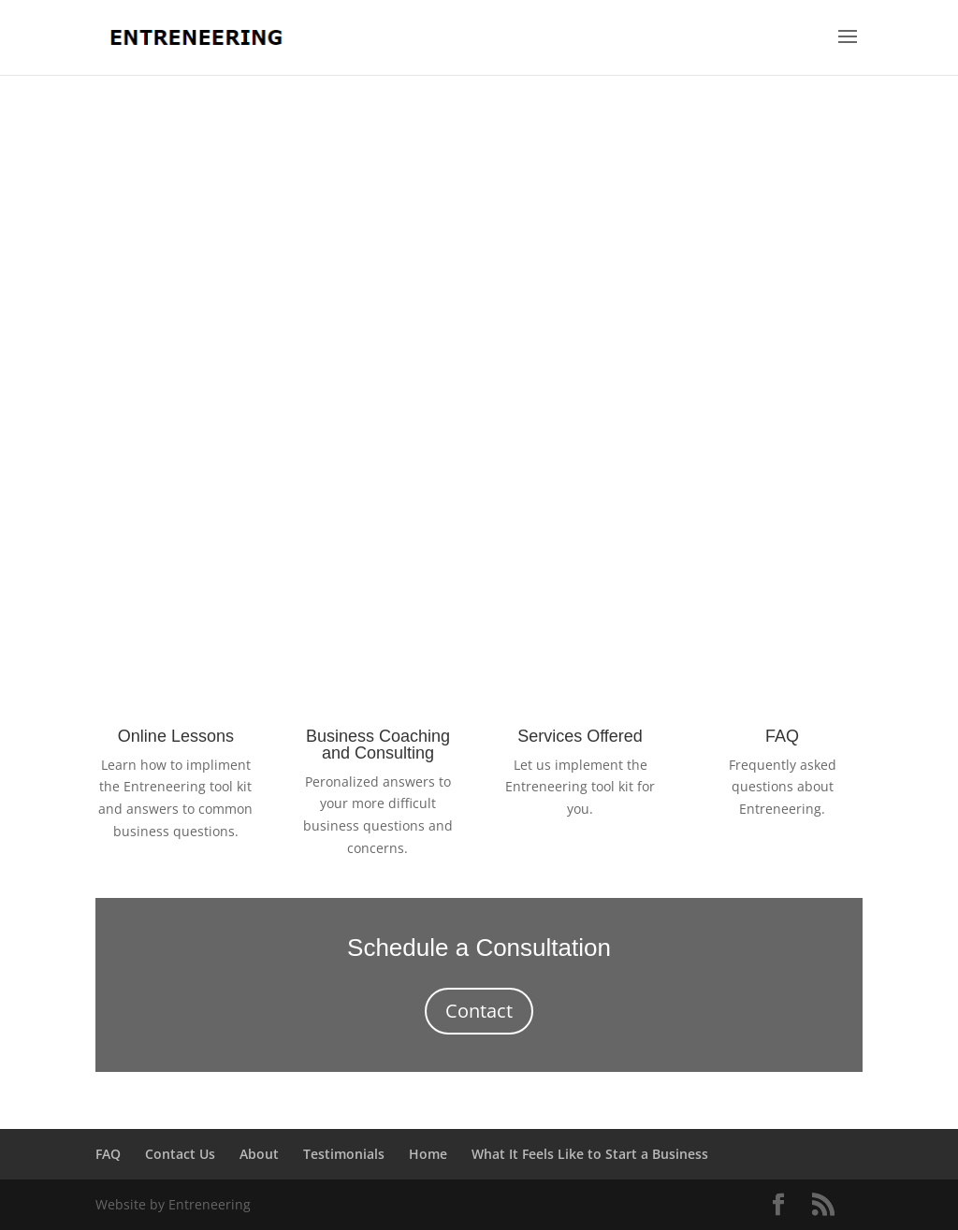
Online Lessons (176, 736)
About (259, 1154)
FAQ (782, 736)
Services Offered (580, 736)
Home (428, 1154)
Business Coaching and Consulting (378, 744)
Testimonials (344, 1154)
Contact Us (180, 1154)
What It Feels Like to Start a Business (590, 1154)
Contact (479, 1010)
